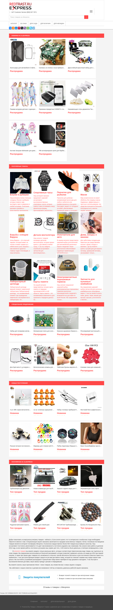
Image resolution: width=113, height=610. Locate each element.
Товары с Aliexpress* (37, 607)
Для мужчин (45, 23)
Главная (34, 601)
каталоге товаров (20, 551)
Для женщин (59, 23)
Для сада (33, 23)
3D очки (23, 23)
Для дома (72, 601)
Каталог (44, 601)
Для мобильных (58, 601)
